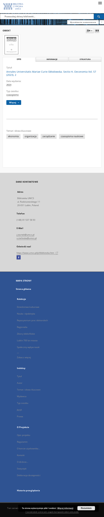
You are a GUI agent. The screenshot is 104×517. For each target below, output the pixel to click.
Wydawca (21, 396)
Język (19, 409)
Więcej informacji (65, 508)
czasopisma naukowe (72, 136)
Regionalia (22, 327)
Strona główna (23, 288)
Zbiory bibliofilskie (26, 333)
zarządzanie (48, 136)
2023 (8, 84)
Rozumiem (86, 508)
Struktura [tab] (85, 59)
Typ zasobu (22, 403)
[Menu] (100, 3)
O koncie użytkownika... (28, 448)
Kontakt (21, 455)
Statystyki (21, 468)
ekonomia (13, 136)
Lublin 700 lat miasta (27, 340)
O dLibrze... (22, 461)
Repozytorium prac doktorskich (32, 320)
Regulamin (22, 441)
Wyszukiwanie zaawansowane (83, 22)
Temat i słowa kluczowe (29, 389)
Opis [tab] (19, 59)
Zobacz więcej (24, 357)
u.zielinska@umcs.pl (27, 238)
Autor (20, 382)
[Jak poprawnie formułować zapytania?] (101, 22)
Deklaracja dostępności (28, 475)
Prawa (20, 416)
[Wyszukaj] (99, 16)
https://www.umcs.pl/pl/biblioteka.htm (37, 252)
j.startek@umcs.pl (25, 234)
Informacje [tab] (52, 59)
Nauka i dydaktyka (26, 313)
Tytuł (19, 376)
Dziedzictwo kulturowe (28, 306)
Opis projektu (23, 435)
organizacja (30, 136)
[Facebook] (19, 257)
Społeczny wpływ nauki (28, 347)
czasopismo (12, 94)
